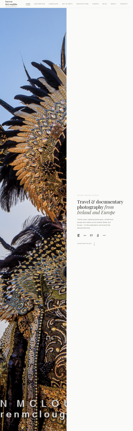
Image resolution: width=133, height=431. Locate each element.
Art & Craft (67, 4)
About (113, 4)
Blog (105, 4)
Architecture (82, 4)
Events (96, 4)
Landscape (53, 4)
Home (28, 4)
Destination (39, 4)
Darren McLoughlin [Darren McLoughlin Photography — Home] (15, 3)
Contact (124, 4)
